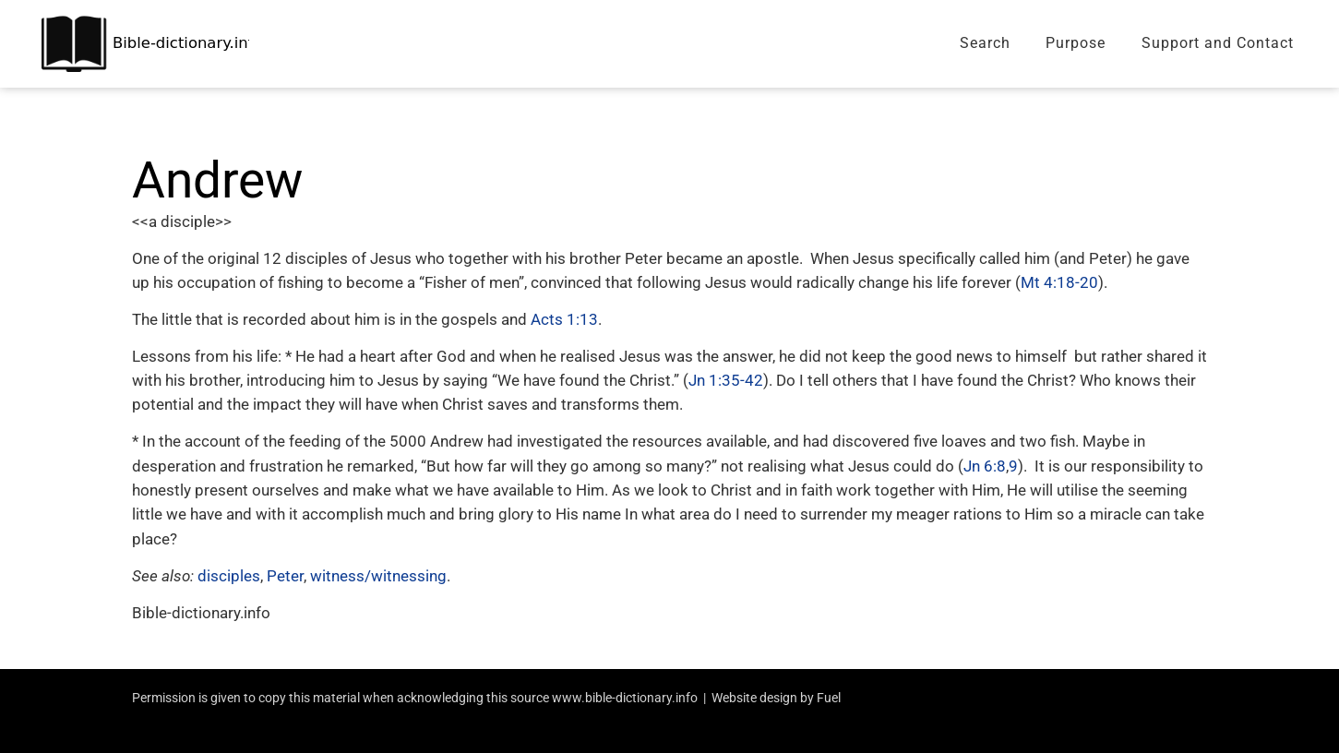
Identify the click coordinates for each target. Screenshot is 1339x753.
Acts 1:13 (564, 319)
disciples (228, 576)
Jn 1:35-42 (725, 380)
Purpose (1076, 43)
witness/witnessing (378, 576)
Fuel (829, 697)
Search (985, 43)
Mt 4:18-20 (1059, 282)
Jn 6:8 (984, 466)
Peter (285, 576)
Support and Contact (1218, 43)
